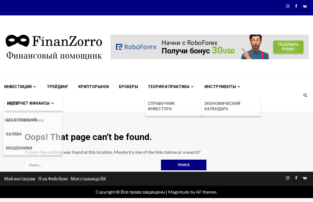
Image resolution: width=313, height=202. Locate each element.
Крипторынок (93, 86)
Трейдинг (57, 86)
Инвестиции (18, 86)
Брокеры (128, 86)
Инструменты (220, 86)
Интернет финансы (28, 103)
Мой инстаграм (19, 178)
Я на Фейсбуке (53, 178)
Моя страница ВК (88, 178)
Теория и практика (168, 86)
